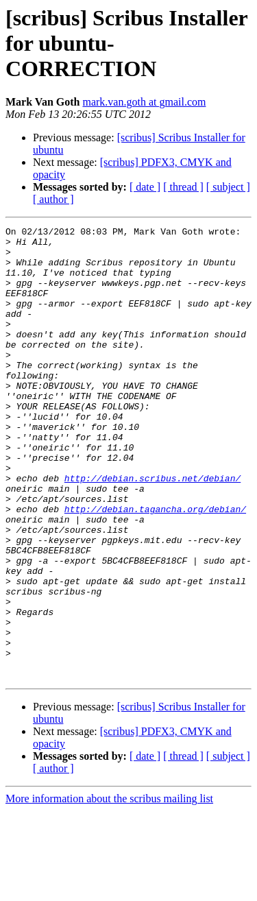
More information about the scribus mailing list (109, 889)
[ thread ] (183, 187)
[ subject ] (228, 187)
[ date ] (145, 187)
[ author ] (53, 199)
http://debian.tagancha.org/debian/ (155, 566)
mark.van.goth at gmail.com (144, 102)
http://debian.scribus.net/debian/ (152, 529)
